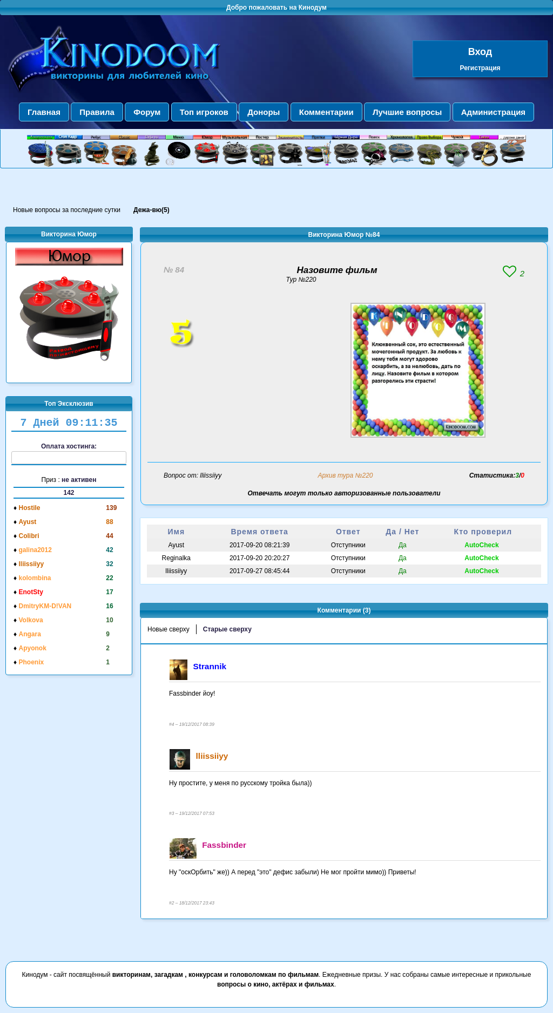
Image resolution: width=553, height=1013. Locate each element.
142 (68, 493)
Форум (146, 112)
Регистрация (480, 68)
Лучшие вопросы (407, 112)
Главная (44, 112)
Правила (96, 112)
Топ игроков (204, 112)
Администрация (493, 112)
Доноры (263, 112)
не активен (79, 480)
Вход (480, 52)
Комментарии (326, 112)
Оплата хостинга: (68, 453)
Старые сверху (227, 629)
